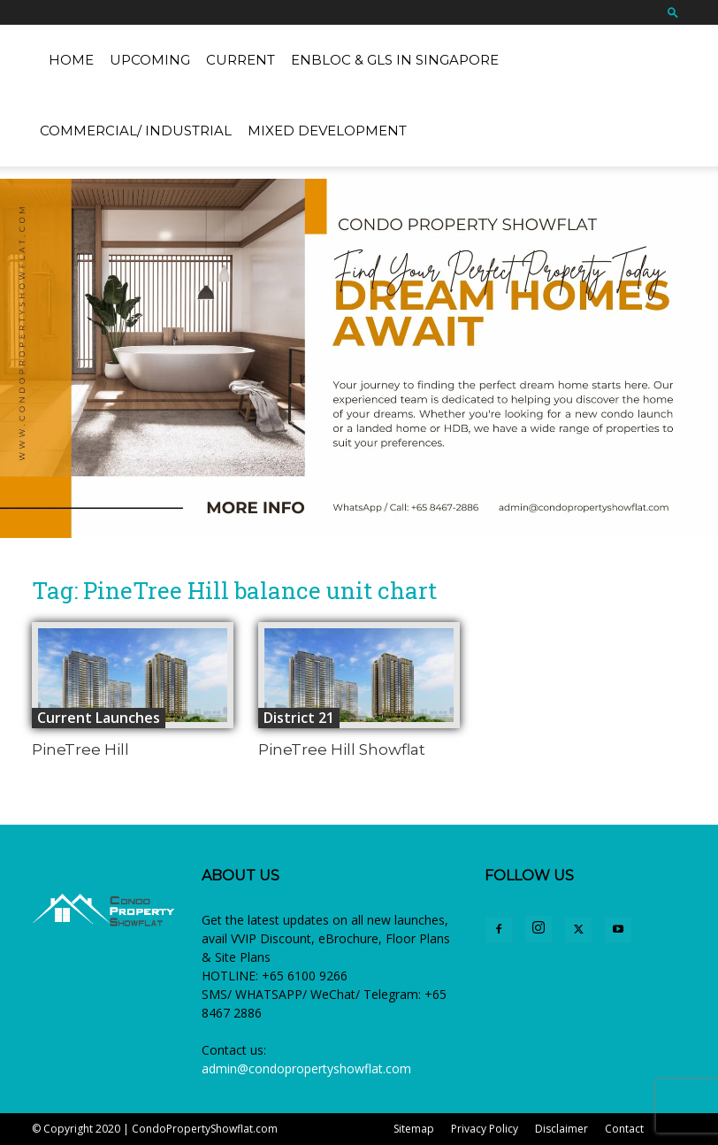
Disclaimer (561, 1128)
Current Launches (98, 717)
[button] (673, 12)
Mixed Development (327, 130)
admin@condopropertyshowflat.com (306, 1068)
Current (240, 59)
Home (71, 59)
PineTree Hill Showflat (341, 749)
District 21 (299, 717)
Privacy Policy (484, 1128)
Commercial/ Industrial (136, 130)
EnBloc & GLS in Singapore (395, 59)
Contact (624, 1128)
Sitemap (413, 1128)
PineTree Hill (80, 749)
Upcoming (150, 59)
